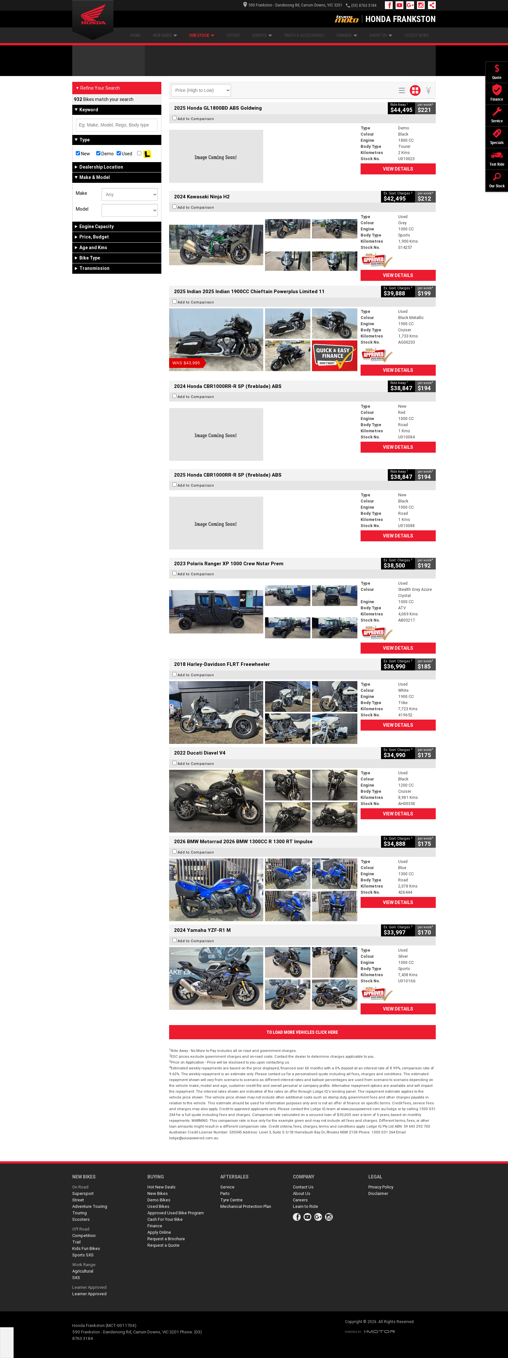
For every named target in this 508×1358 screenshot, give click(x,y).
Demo (105, 154)
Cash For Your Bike (165, 1219)
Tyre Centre (231, 1200)
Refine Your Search (97, 88)
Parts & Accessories (304, 35)
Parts (225, 1193)
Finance (347, 35)
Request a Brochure (166, 1239)
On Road (80, 1187)
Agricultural (82, 1271)
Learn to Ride (305, 1206)
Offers (233, 35)
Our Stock (201, 35)
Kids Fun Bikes (86, 1248)
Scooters (81, 1219)
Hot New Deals (161, 1187)
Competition (84, 1235)
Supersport (83, 1193)
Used (124, 154)
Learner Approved (89, 1287)
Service (262, 35)
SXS (76, 1277)
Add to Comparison (196, 118)
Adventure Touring (89, 1206)
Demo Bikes (158, 1200)
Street (78, 1200)
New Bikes (165, 35)
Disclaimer (378, 1193)
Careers (300, 1200)
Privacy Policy (380, 1187)
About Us (380, 35)
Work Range (84, 1264)
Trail (76, 1242)
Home (135, 35)
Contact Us (303, 1187)
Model (82, 209)
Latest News (417, 35)
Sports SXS (83, 1255)
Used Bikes (158, 1206)
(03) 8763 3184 (363, 5)
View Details (398, 169)
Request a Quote (163, 1245)
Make (81, 193)
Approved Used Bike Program (175, 1213)
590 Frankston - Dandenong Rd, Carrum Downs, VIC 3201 (292, 5)
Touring (79, 1213)
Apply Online (159, 1232)
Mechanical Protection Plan (245, 1206)
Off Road (80, 1229)
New (83, 154)
